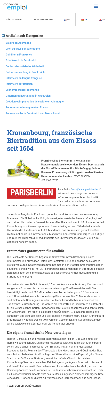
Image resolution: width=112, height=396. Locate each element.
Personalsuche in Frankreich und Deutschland (33, 113)
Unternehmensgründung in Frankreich (28, 95)
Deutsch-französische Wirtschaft (25, 66)
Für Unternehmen (43, 19)
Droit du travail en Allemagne (23, 48)
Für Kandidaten (14, 19)
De (84, 19)
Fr (67, 19)
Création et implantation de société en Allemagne (35, 101)
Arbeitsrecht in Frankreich (21, 60)
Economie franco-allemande (22, 89)
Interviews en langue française (24, 78)
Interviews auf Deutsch (19, 83)
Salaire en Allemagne (18, 42)
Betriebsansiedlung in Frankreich (25, 72)
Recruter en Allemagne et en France (27, 107)
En (102, 19)
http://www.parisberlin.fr (86, 189)
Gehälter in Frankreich (19, 54)
